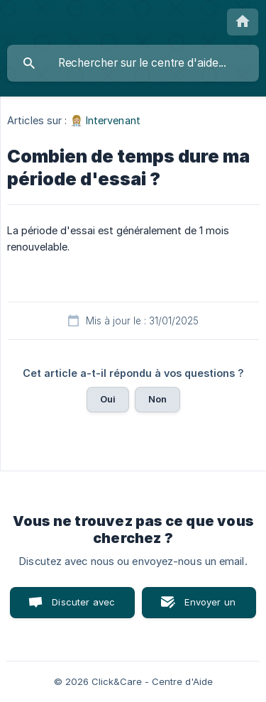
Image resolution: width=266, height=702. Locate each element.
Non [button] (157, 399)
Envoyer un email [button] (209, 607)
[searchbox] (133, 63)
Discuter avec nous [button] (83, 607)
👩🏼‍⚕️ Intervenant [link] (105, 120)
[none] (242, 22)
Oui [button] (108, 399)
